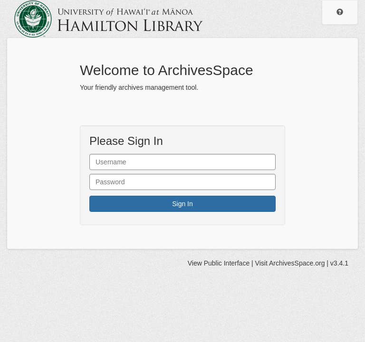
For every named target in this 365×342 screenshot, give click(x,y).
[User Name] (182, 162)
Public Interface (227, 263)
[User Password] (182, 182)
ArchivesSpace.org (297, 263)
